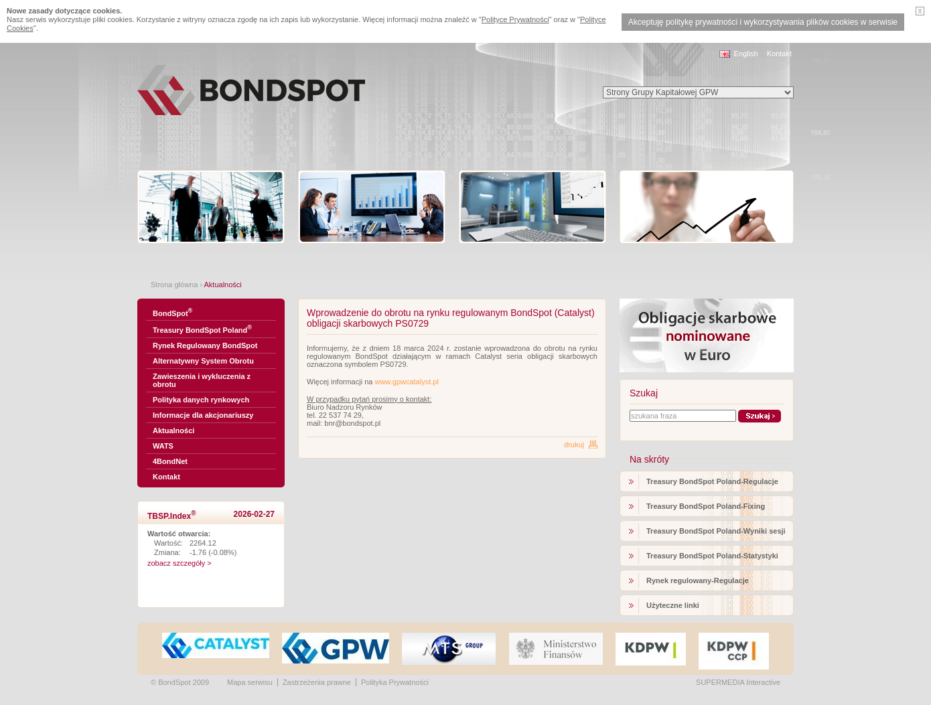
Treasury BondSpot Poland (202, 329)
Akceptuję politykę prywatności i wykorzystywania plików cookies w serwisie (763, 22)
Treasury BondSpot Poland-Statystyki (712, 556)
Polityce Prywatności (515, 19)
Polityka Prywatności (395, 682)
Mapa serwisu (250, 682)
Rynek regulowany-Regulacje (697, 580)
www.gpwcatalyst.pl (406, 382)
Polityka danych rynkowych (201, 400)
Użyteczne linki (672, 605)
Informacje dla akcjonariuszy (203, 415)
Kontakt (779, 54)
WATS (163, 446)
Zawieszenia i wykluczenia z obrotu (201, 380)
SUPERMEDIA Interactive (738, 682)
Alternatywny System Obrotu (203, 361)
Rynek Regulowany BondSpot (205, 345)
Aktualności (173, 430)
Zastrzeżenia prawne (317, 682)
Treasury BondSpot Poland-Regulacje (712, 481)
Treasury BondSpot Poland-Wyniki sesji (716, 531)
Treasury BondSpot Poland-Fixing (705, 506)
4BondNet (170, 461)
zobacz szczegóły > (179, 563)
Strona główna (174, 285)
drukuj (574, 445)
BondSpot (172, 312)
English (746, 54)
